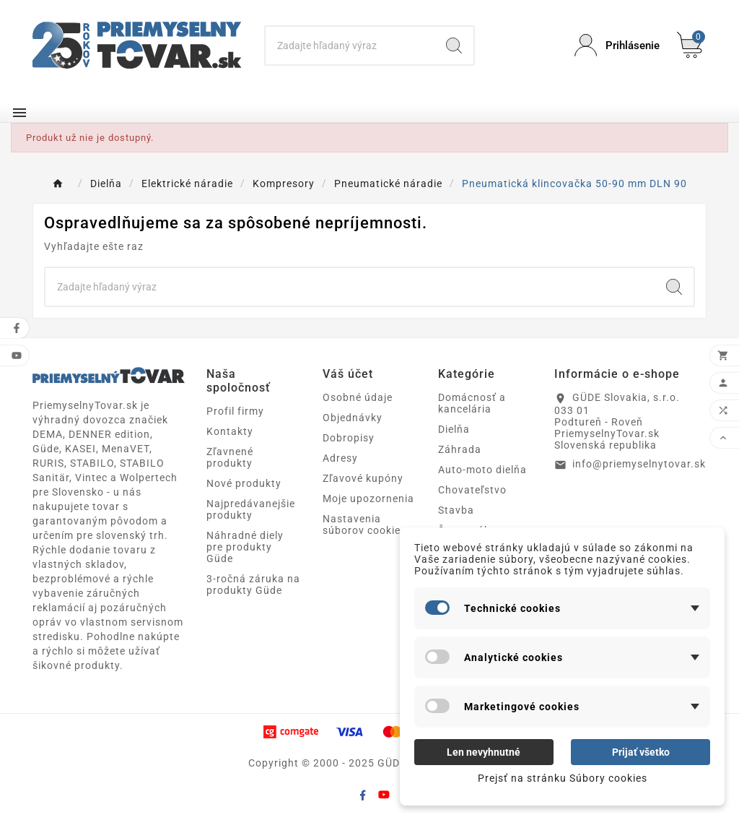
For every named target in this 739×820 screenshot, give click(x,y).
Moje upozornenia (368, 498)
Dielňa (454, 429)
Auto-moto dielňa (482, 469)
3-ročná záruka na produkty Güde (253, 584)
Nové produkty (243, 483)
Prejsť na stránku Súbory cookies (562, 778)
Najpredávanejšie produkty (250, 509)
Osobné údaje (358, 397)
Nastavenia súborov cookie (362, 524)
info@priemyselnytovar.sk (639, 464)
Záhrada (459, 449)
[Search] (350, 45)
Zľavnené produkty (229, 457)
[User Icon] (617, 45)
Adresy (340, 458)
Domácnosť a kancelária (472, 403)
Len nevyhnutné (483, 752)
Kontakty (229, 431)
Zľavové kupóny (363, 478)
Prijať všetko (641, 752)
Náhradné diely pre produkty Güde (245, 547)
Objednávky (352, 417)
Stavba (456, 510)
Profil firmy (235, 411)
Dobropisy (349, 438)
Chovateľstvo (472, 490)
